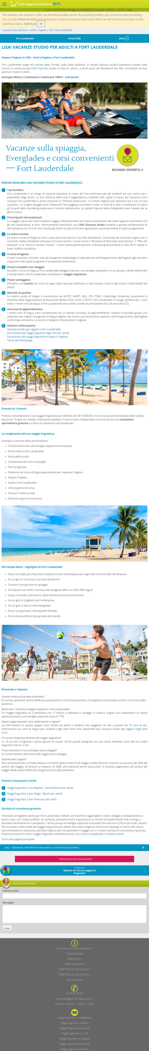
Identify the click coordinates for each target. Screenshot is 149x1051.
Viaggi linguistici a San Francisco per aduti (31, 799)
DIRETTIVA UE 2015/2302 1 (74, 969)
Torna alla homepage (19, 340)
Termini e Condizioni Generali (74, 948)
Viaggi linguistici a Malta (74, 1023)
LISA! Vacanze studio (43, 68)
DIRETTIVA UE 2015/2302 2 (74, 974)
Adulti (33, 30)
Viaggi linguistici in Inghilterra (74, 1017)
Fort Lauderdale (25, 38)
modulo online (114, 834)
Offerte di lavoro (74, 964)
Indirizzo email (10, 890)
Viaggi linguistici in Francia (74, 1044)
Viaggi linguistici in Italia (74, 1049)
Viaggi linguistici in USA (74, 1033)
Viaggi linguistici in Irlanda (74, 1028)
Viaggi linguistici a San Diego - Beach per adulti (34, 793)
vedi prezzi (72, 77)
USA (51, 30)
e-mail (82, 834)
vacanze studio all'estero (15, 30)
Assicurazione (74, 980)
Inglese (42, 30)
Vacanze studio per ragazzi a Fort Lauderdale (33, 329)
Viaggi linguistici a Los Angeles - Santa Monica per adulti (40, 788)
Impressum (74, 959)
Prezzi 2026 (74, 38)
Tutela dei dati (74, 953)
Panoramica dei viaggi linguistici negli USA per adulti (38, 333)
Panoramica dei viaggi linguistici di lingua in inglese (37, 336)
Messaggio (8, 902)
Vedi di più (30, 24)
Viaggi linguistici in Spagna (74, 1038)
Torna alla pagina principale (18, 839)
